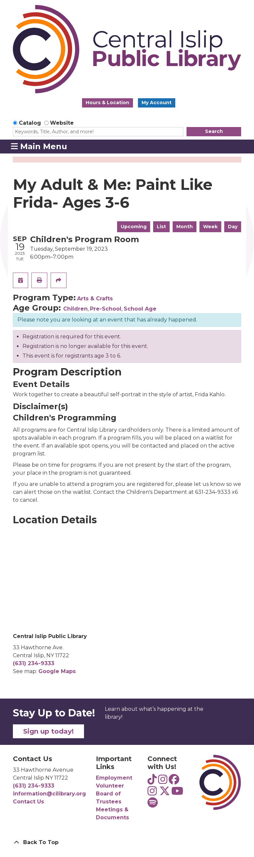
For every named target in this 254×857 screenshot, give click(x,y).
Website (62, 123)
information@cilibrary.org (49, 794)
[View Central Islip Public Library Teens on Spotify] (153, 804)
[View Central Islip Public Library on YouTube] (177, 793)
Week (210, 227)
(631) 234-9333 (33, 663)
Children (75, 309)
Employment (114, 778)
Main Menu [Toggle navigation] (39, 146)
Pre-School (105, 309)
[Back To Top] (127, 842)
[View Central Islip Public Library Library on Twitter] (164, 793)
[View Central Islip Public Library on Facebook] (174, 781)
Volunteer (110, 786)
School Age (140, 309)
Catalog (30, 123)
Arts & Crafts (95, 298)
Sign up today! (48, 731)
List (161, 227)
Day (232, 227)
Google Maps (57, 671)
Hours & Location (107, 103)
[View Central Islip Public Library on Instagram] (152, 793)
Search (214, 131)
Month (184, 227)
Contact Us (28, 801)
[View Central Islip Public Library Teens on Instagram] (162, 781)
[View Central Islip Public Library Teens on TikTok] (152, 781)
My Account (157, 103)
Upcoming (134, 227)
